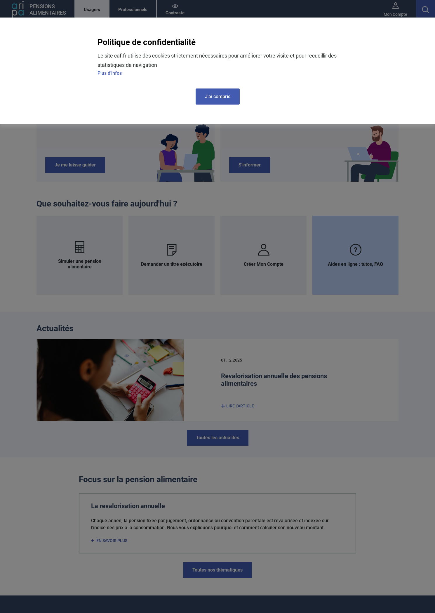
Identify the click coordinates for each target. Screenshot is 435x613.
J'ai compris (217, 96)
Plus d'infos (110, 73)
